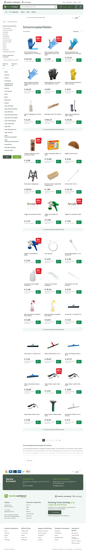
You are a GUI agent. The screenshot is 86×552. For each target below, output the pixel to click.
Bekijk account (59, 486)
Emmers (4, 45)
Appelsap (40, 539)
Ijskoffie (23, 535)
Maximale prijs (14, 64)
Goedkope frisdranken (43, 530)
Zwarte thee (24, 537)
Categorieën (14, 12)
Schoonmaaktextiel (7, 28)
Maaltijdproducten (59, 537)
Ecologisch (8, 81)
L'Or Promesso (24, 533)
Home (4, 21)
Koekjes (6, 535)
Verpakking (8, 144)
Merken (33, 12)
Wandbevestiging (10, 147)
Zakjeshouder (9, 150)
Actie (28, 12)
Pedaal (7, 103)
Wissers (4, 43)
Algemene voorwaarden (58, 549)
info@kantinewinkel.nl (9, 511)
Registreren (70, 6)
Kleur (6, 94)
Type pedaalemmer (10, 129)
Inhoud (7, 88)
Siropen (39, 537)
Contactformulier (30, 513)
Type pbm (8, 126)
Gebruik (7, 75)
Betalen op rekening (76, 540)
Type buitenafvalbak (11, 118)
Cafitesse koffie (24, 530)
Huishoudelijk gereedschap (9, 51)
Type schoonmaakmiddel (11, 136)
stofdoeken (35, 453)
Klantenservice (28, 479)
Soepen (56, 539)
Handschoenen (6, 38)
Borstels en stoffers (7, 41)
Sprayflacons (6, 49)
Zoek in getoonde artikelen (8, 56)
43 (59, 440)
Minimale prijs (5, 64)
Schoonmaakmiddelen (8, 30)
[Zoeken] (55, 7)
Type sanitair (9, 132)
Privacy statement (69, 549)
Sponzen (5, 47)
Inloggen (65, 6)
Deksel (7, 78)
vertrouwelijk (55, 515)
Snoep (5, 530)
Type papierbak (9, 124)
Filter (7, 157)
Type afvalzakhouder (11, 115)
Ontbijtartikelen (58, 533)
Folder (79, 2)
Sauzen (56, 535)
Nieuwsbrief (69, 2)
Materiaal (8, 100)
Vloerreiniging (6, 36)
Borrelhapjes (7, 539)
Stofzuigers (5, 34)
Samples (75, 2)
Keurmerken (29, 518)
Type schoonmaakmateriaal (12, 140)
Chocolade (6, 533)
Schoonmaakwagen (7, 40)
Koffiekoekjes (24, 539)
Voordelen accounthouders (75, 538)
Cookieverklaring (78, 549)
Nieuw (22, 12)
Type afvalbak (9, 106)
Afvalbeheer (5, 32)
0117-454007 (7, 510)
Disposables (57, 530)
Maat (6, 97)
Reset (16, 157)
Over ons (28, 504)
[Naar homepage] (6, 12)
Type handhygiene (10, 121)
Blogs (64, 2)
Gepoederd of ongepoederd (9, 84)
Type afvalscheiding (11, 109)
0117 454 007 (29, 486)
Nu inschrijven (55, 512)
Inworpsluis (8, 91)
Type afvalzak (9, 112)
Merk (6, 72)
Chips (5, 537)
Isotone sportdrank (42, 533)
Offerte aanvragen (76, 543)
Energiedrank (41, 535)
